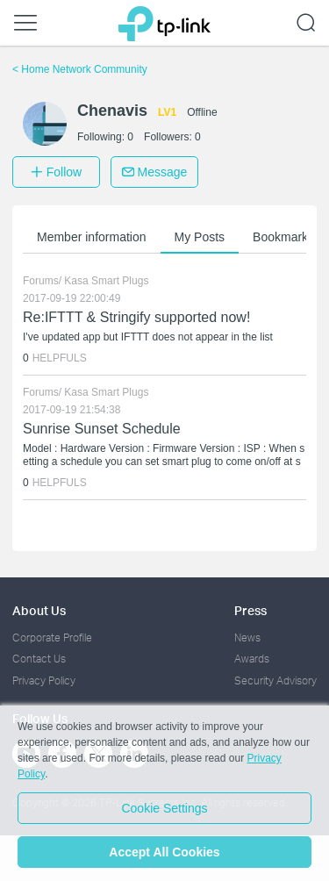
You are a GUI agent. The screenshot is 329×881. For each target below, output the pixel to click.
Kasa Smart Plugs (106, 281)
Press (250, 610)
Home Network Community (79, 69)
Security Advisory (275, 680)
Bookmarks (283, 237)
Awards (251, 658)
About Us (39, 610)
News (247, 637)
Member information (92, 237)
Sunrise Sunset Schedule (102, 428)
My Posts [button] (200, 237)
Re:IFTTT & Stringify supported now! (136, 317)
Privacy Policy (43, 680)
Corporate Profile (52, 637)
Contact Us (39, 658)
